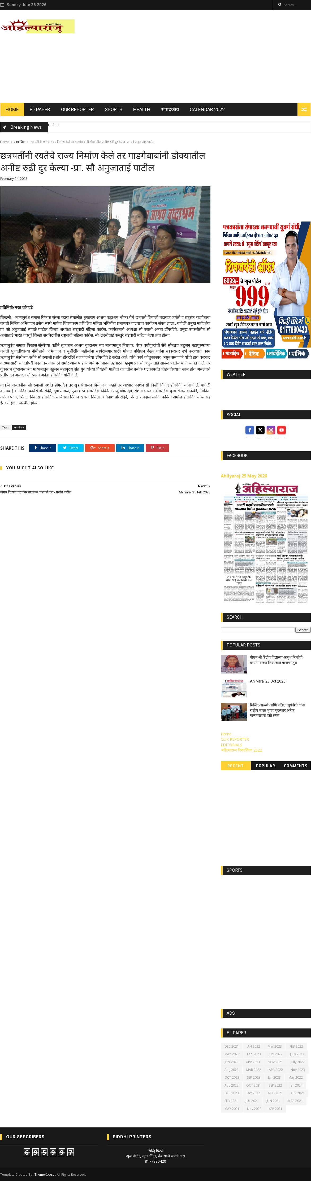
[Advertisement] (214, 56)
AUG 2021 (275, 1093)
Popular (265, 765)
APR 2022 (276, 1069)
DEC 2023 (231, 1093)
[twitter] (260, 430)
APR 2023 (253, 1062)
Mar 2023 (275, 1046)
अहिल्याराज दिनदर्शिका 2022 (241, 750)
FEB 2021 (231, 1100)
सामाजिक (19, 142)
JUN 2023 (231, 1062)
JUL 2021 (252, 1100)
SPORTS (113, 109)
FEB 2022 (296, 1046)
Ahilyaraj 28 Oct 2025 (268, 681)
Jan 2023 (274, 1077)
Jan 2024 (296, 1085)
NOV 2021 (275, 1062)
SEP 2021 (275, 1108)
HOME (12, 109)
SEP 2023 (253, 1077)
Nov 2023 (298, 1069)
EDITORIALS (231, 744)
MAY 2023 (231, 1054)
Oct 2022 (253, 1093)
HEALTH (141, 109)
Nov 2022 (254, 1108)
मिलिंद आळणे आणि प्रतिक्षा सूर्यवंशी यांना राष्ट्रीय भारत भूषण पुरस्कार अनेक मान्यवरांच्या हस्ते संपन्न (277, 710)
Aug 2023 (231, 1069)
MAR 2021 (295, 1100)
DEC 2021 (231, 1046)
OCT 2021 (253, 1085)
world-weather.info (266, 387)
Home (5, 142)
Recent (235, 765)
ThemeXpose (44, 1174)
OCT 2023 (231, 1077)
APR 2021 (298, 1093)
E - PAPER (40, 109)
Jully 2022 (298, 1062)
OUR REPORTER (77, 109)
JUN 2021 (273, 1100)
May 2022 (295, 1077)
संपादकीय (170, 109)
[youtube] (281, 430)
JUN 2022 (275, 1054)
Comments (296, 765)
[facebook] (249, 430)
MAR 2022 (253, 1069)
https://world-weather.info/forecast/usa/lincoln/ (266, 391)
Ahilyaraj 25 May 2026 (244, 476)
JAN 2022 (253, 1046)
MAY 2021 (231, 1108)
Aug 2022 (231, 1085)
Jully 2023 (297, 1054)
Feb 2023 (254, 1054)
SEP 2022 (275, 1085)
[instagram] (271, 430)
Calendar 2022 (207, 109)
